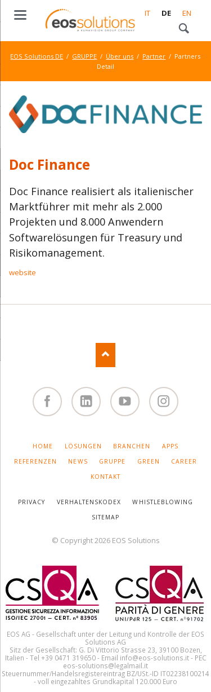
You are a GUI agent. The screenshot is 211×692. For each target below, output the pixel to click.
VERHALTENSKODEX (89, 502)
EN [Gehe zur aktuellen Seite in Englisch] (186, 13)
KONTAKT (105, 477)
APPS (170, 446)
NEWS (77, 461)
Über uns (119, 56)
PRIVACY (31, 502)
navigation (20, 15)
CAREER (184, 461)
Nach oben (105, 355)
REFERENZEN (35, 461)
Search (184, 29)
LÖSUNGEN (83, 446)
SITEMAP (105, 517)
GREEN (148, 461)
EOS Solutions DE (36, 56)
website (22, 272)
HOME (43, 446)
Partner (153, 56)
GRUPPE (84, 56)
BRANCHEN (131, 446)
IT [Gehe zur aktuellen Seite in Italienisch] (147, 13)
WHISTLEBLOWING (162, 502)
